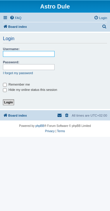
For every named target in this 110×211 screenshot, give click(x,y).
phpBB (39, 125)
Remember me (16, 84)
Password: (11, 62)
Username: (11, 49)
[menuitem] (15, 17)
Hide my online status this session (30, 89)
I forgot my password (18, 73)
